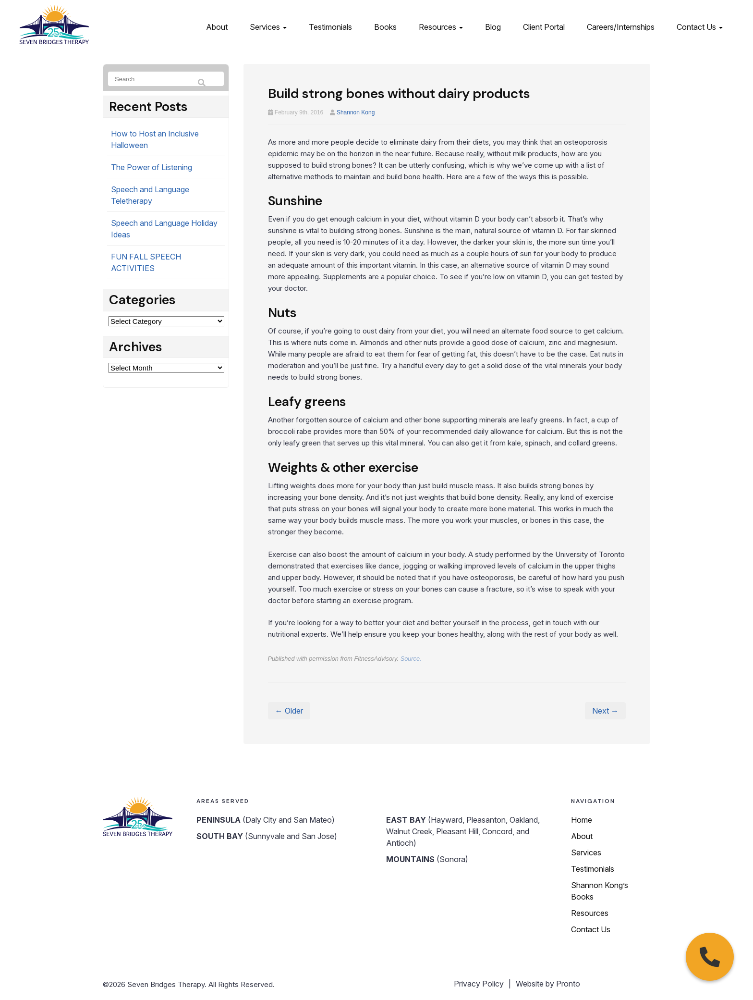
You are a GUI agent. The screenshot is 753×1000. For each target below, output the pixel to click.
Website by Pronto (548, 983)
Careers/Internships (621, 27)
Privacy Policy (479, 983)
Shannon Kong (356, 112)
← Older (289, 711)
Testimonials (330, 27)
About (217, 27)
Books (385, 27)
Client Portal (544, 27)
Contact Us (700, 27)
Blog (493, 27)
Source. (411, 658)
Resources (441, 27)
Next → (605, 711)
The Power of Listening (151, 167)
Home (581, 820)
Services (268, 27)
